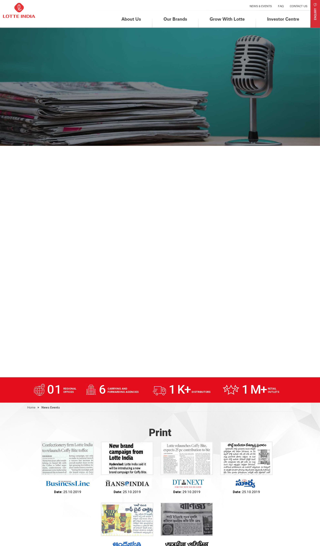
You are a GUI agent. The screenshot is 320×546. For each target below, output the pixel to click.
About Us (131, 19)
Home (31, 407)
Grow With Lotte (227, 19)
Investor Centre (283, 19)
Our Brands (175, 19)
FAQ (281, 6)
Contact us (298, 6)
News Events (50, 407)
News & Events (261, 6)
